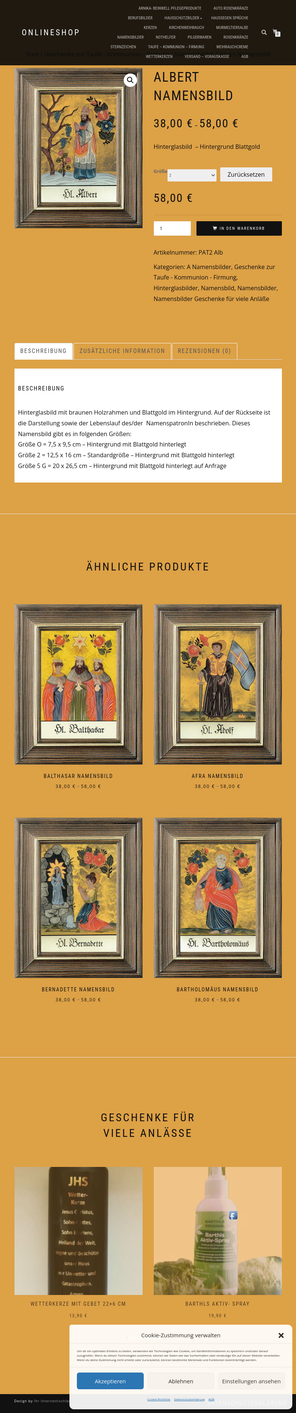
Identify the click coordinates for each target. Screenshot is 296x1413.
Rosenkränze (236, 37)
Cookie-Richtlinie (158, 1399)
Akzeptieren (110, 1381)
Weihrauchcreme (232, 47)
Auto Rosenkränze (231, 8)
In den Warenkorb (242, 228)
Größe (160, 171)
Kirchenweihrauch (186, 27)
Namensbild (217, 288)
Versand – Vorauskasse (207, 56)
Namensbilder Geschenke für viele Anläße (211, 299)
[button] (281, 1335)
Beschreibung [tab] (43, 350)
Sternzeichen (123, 47)
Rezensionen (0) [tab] (204, 350)
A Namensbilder (209, 267)
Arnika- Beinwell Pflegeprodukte (170, 8)
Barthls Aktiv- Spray (217, 1304)
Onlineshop (51, 32)
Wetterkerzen (159, 56)
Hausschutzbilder (182, 18)
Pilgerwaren (199, 37)
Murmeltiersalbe (232, 27)
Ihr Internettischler (52, 1401)
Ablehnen (181, 1381)
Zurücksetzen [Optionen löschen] (246, 174)
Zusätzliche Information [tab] (122, 350)
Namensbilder (130, 37)
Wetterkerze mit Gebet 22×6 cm (78, 1304)
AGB (211, 1399)
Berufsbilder (140, 18)
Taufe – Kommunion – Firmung (176, 47)
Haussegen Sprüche (229, 18)
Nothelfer (165, 37)
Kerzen (150, 27)
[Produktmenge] (172, 228)
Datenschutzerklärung (189, 1399)
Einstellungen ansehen (251, 1381)
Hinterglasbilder (176, 288)
